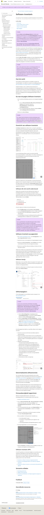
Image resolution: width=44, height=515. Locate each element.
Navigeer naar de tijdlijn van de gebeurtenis (26, 322)
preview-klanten (32, 43)
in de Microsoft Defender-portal (24, 236)
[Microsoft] (2, 1)
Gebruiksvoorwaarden (37, 510)
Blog (12, 510)
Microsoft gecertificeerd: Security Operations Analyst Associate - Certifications (28, 497)
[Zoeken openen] (38, 1)
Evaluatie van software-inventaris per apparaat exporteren (28, 459)
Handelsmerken (3, 511)
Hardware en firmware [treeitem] (7, 33)
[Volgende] (36, 1)
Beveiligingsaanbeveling (22, 470)
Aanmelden (41, 1)
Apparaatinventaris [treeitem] (6, 23)
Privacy (20, 510)
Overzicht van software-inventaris (22, 25)
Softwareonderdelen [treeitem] (7, 29)
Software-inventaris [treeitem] (7, 27)
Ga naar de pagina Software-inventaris (22, 24)
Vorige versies (8, 510)
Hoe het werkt (19, 23)
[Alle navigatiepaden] (17, 11)
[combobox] (7, 13)
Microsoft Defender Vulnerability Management (25, 11)
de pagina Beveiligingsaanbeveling (29, 321)
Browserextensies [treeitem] (6, 30)
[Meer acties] (42, 11)
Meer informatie (24, 41)
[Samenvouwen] (12, 11)
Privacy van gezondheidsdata (27, 510)
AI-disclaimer (3, 510)
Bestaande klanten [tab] (26, 298)
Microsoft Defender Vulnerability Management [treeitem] (7, 16)
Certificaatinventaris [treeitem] (7, 32)
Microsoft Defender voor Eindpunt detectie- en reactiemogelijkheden (28, 84)
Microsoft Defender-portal (20, 295)
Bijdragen (16, 510)
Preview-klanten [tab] (19, 298)
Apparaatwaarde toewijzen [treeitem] (7, 24)
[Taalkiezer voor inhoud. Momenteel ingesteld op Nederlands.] (4, 508)
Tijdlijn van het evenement (22, 472)
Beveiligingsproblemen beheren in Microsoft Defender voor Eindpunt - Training (28, 492)
